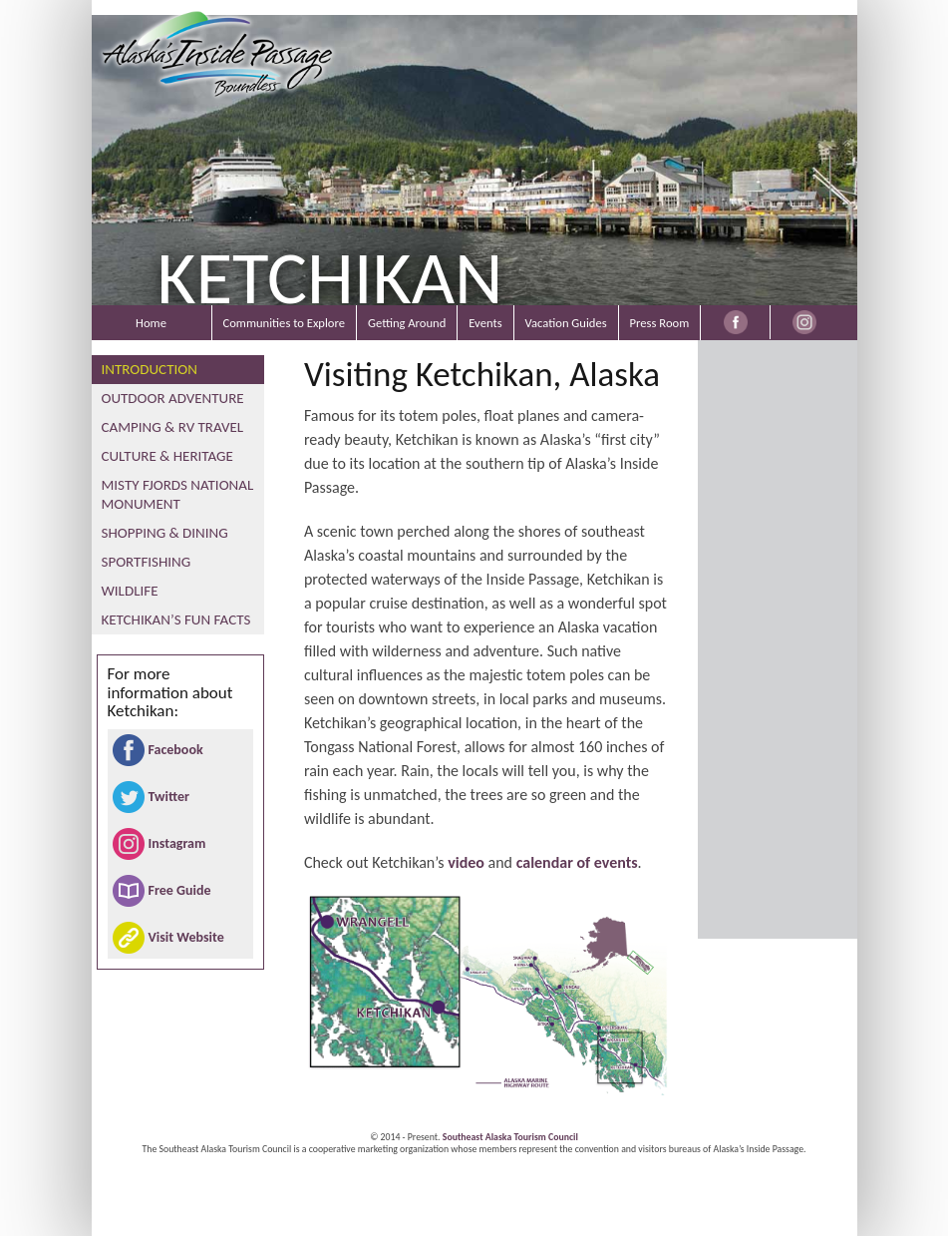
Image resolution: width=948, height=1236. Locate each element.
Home (151, 322)
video (466, 862)
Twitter (169, 796)
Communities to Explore (284, 322)
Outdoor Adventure (173, 398)
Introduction (149, 369)
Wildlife (130, 591)
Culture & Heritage (167, 456)
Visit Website (186, 937)
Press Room (660, 322)
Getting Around (407, 322)
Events (485, 322)
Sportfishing (146, 562)
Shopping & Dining (165, 533)
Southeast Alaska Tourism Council (510, 1137)
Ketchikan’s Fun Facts (176, 619)
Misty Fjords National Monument (178, 494)
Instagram (177, 843)
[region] (474, 155)
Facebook (176, 749)
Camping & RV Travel (173, 427)
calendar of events (577, 862)
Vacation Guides (566, 322)
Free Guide (180, 890)
